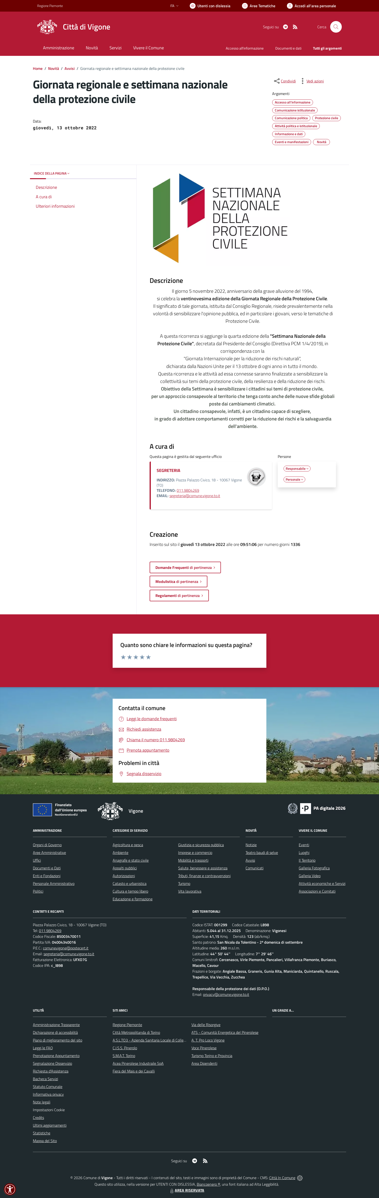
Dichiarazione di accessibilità (55, 1032)
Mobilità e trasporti (193, 860)
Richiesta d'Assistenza (50, 1071)
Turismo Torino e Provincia (211, 1055)
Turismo (184, 883)
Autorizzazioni (124, 876)
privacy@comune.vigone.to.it (226, 994)
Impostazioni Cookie (49, 1110)
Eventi (304, 845)
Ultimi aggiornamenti (49, 1125)
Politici (38, 891)
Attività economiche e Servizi (322, 883)
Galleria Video (310, 876)
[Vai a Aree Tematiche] (258, 6)
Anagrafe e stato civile (131, 860)
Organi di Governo (47, 845)
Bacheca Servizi (45, 1079)
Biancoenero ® (208, 1184)
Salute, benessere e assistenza (202, 868)
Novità (53, 68)
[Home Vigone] (73, 27)
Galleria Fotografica (314, 868)
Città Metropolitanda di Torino (136, 1032)
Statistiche (41, 1133)
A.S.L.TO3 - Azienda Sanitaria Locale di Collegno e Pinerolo (159, 1040)
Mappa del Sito (45, 1141)
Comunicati (254, 868)
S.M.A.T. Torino (124, 1055)
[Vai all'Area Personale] (311, 6)
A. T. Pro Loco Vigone (208, 1040)
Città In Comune (282, 1178)
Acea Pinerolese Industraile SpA (138, 1063)
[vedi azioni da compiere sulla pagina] (311, 81)
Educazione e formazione (133, 899)
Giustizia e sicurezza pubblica (201, 845)
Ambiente (120, 852)
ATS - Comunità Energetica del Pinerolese (224, 1032)
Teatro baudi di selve (262, 852)
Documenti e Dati (47, 868)
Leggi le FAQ (43, 1048)
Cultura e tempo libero (130, 891)
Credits (38, 1117)
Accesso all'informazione (245, 48)
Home (38, 68)
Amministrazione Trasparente (56, 1025)
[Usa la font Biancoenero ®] (210, 6)
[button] (10, 1189)
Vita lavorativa (189, 891)
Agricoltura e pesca (128, 845)
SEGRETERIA (168, 470)
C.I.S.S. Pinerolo (125, 1048)
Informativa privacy (48, 1094)
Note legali (41, 1102)
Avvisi (70, 68)
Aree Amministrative (49, 852)
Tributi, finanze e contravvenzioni (204, 876)
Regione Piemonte (127, 1025)
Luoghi (304, 852)
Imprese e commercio (195, 852)
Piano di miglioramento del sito (57, 1040)
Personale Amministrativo (53, 883)
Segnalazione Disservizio (52, 1063)
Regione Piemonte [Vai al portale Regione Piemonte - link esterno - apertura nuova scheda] (50, 5)
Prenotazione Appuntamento (56, 1055)
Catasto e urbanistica (129, 883)
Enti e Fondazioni (46, 876)
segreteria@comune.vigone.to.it (194, 496)
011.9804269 (188, 490)
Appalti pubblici (125, 868)
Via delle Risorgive (205, 1025)
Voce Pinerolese (204, 1048)
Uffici (37, 860)
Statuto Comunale (47, 1086)
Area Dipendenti (204, 1063)
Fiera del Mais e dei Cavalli (134, 1071)
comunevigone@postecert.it (65, 948)
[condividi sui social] (284, 81)
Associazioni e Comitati (317, 891)
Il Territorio (307, 860)
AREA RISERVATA (186, 1190)
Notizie (251, 845)
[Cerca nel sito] (336, 27)
